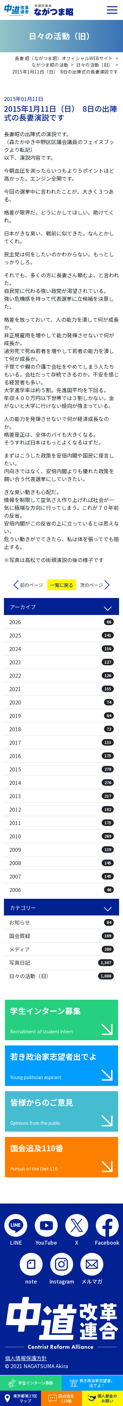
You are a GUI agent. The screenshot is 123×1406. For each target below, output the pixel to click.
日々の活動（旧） (61, 976)
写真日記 (61, 962)
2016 (61, 756)
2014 (61, 782)
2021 (61, 689)
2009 (61, 849)
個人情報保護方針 (26, 1358)
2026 (61, 622)
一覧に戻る (61, 584)
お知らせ (61, 922)
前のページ (31, 584)
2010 (61, 836)
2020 (61, 702)
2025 (61, 635)
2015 (61, 769)
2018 (61, 729)
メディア (61, 949)
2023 (61, 662)
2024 (61, 649)
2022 (61, 675)
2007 (61, 876)
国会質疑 (61, 936)
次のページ (91, 584)
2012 (61, 809)
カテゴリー (23, 908)
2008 (61, 863)
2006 (61, 890)
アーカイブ (23, 607)
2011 (61, 823)
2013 (61, 796)
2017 (61, 742)
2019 (61, 715)
